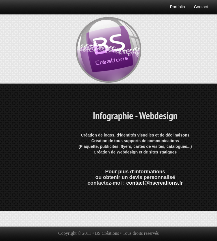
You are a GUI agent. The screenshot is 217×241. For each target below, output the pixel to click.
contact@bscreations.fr (154, 183)
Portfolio (177, 7)
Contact (201, 7)
